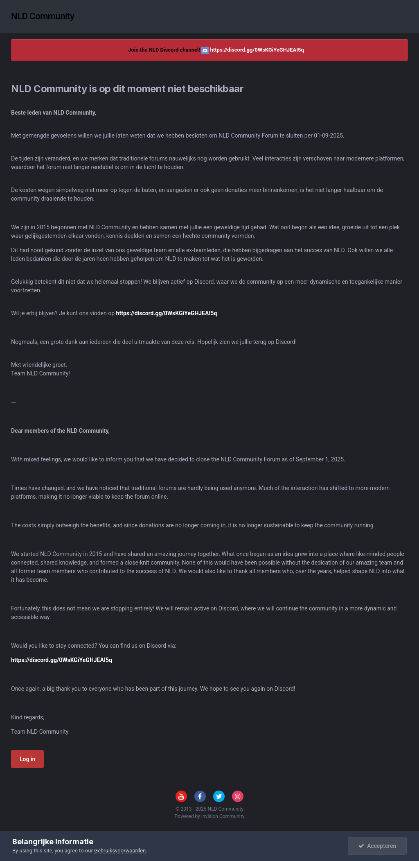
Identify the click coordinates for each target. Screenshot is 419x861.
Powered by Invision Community (210, 816)
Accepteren (377, 846)
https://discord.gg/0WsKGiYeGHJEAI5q (257, 50)
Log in (27, 759)
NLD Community (42, 16)
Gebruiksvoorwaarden (120, 850)
